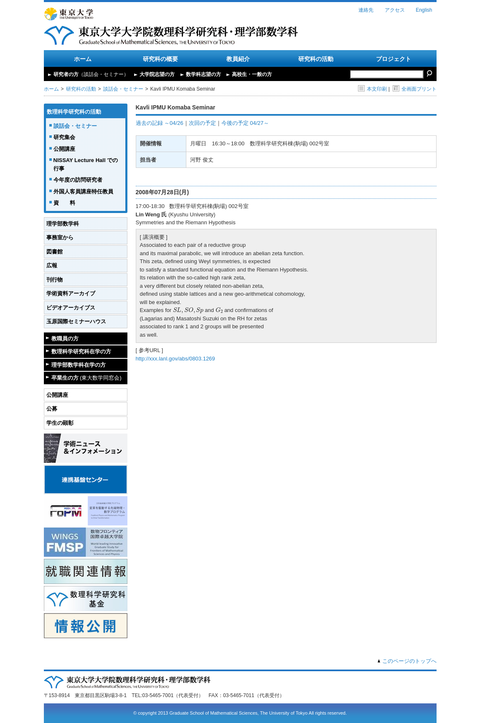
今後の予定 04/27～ (245, 123)
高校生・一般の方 (252, 74)
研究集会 (64, 137)
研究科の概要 (160, 59)
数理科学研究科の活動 (74, 112)
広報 (51, 265)
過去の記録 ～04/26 (159, 123)
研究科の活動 (315, 59)
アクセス (395, 10)
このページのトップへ (409, 661)
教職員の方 (65, 338)
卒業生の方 (86, 378)
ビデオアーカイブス (70, 307)
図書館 (54, 252)
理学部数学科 (62, 224)
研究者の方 (91, 74)
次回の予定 (202, 123)
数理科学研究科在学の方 (81, 351)
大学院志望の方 (157, 74)
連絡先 (365, 10)
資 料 (64, 203)
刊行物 (54, 280)
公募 (51, 409)
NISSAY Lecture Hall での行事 (85, 164)
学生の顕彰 (60, 423)
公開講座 (64, 149)
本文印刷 (372, 89)
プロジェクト (393, 59)
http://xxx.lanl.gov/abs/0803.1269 (175, 358)
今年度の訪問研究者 (77, 180)
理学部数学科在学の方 (78, 365)
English (424, 10)
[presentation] (188, 310)
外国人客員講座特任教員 (83, 191)
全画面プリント (415, 89)
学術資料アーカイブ (70, 293)
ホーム (82, 59)
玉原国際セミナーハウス (76, 321)
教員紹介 (238, 59)
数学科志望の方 (203, 74)
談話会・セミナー (123, 89)
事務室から (60, 237)
